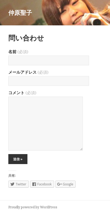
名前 (18, 51)
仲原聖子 (20, 12)
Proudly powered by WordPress (32, 207)
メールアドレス (28, 72)
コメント (22, 92)
